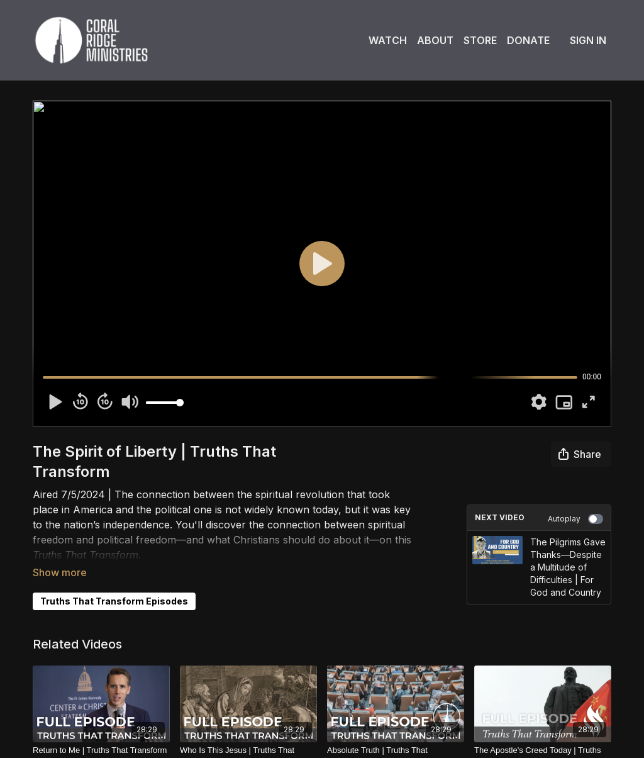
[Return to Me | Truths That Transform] (101, 739)
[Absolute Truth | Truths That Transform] (395, 745)
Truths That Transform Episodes (114, 583)
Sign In (588, 40)
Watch (388, 40)
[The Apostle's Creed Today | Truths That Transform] (542, 745)
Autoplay (575, 519)
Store (480, 40)
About (435, 40)
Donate (528, 40)
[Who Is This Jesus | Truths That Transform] (248, 745)
